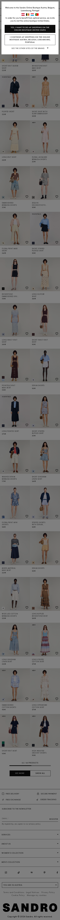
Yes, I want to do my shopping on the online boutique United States (30, 28)
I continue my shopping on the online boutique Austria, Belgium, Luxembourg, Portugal (30, 39)
